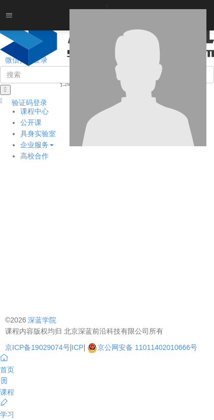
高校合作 (34, 156)
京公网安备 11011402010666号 (142, 347)
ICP (77, 347)
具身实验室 (38, 134)
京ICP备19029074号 (37, 347)
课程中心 (34, 111)
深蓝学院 (42, 320)
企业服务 (37, 145)
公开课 (31, 122)
